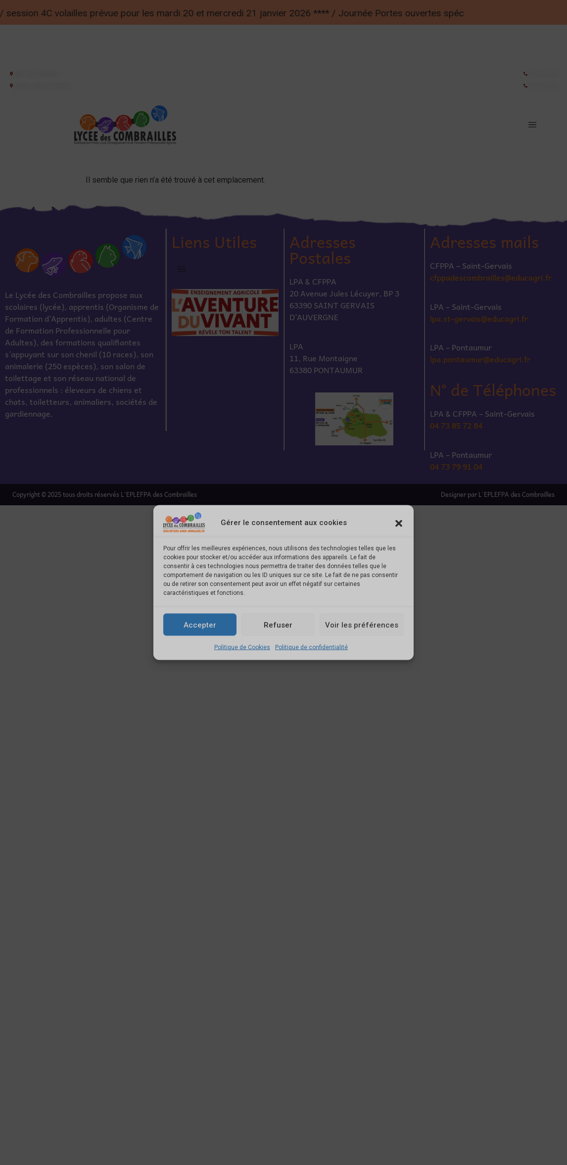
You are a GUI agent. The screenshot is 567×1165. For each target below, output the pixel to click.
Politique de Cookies (242, 647)
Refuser (278, 624)
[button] (399, 523)
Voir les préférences (361, 624)
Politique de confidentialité (311, 647)
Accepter (200, 624)
